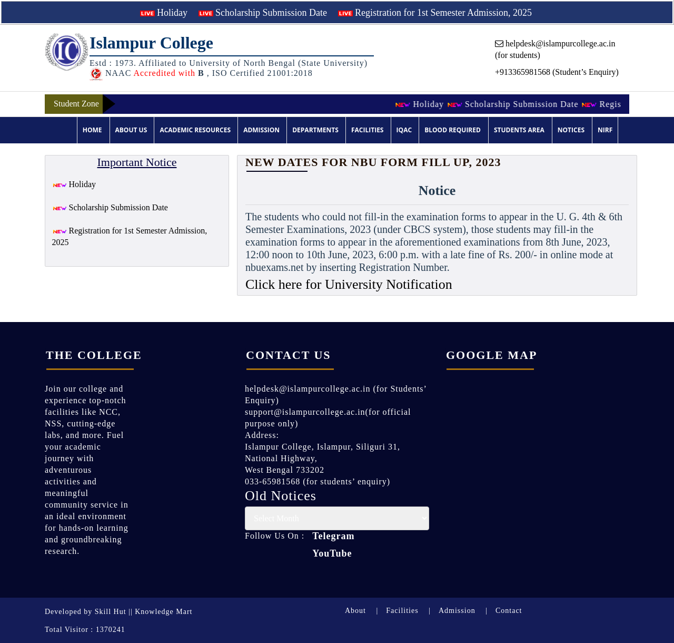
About (355, 611)
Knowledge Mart (163, 612)
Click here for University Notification (348, 284)
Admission (261, 129)
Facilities (367, 129)
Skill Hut (110, 612)
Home (92, 129)
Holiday (164, 12)
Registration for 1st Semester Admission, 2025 (435, 12)
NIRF (605, 129)
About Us (131, 129)
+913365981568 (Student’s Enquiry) (557, 71)
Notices (571, 129)
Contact (508, 611)
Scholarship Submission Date (263, 12)
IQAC (404, 129)
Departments (315, 129)
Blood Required (452, 129)
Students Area (519, 129)
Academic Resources (195, 129)
